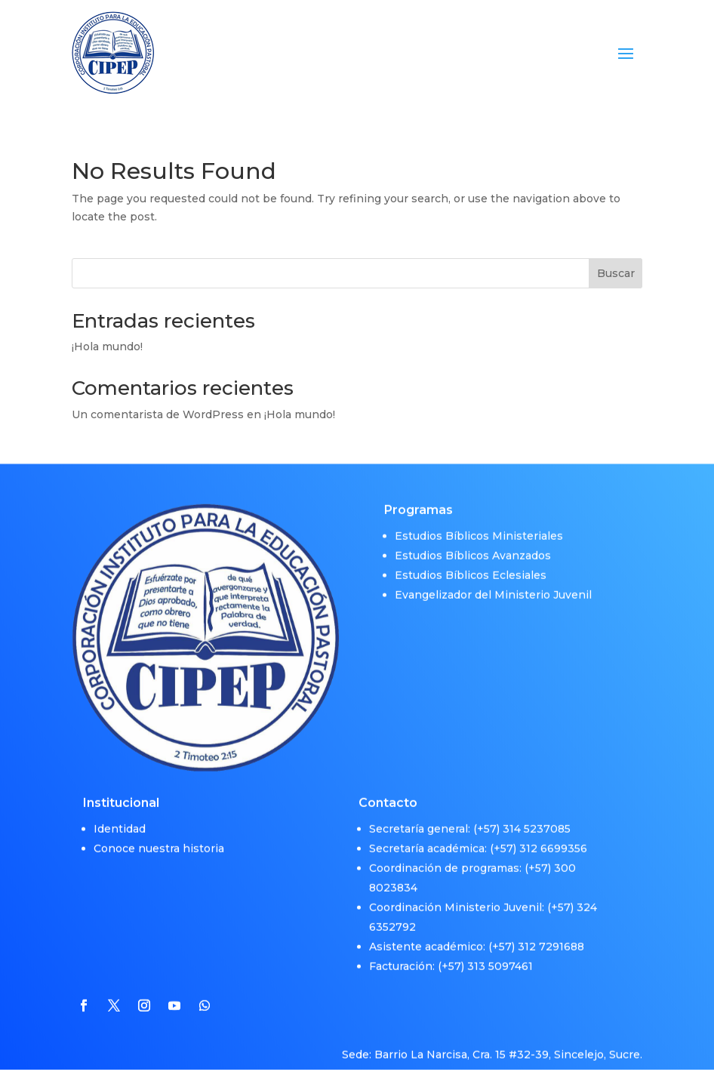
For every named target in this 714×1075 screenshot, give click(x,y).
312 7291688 (551, 935)
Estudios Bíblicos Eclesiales (470, 564)
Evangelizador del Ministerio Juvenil (493, 583)
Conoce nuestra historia (159, 837)
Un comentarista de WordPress (158, 414)
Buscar (616, 273)
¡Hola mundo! (107, 346)
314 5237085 (537, 817)
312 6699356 (553, 837)
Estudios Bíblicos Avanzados (473, 544)
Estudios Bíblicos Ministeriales (479, 524)
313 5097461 (500, 955)
